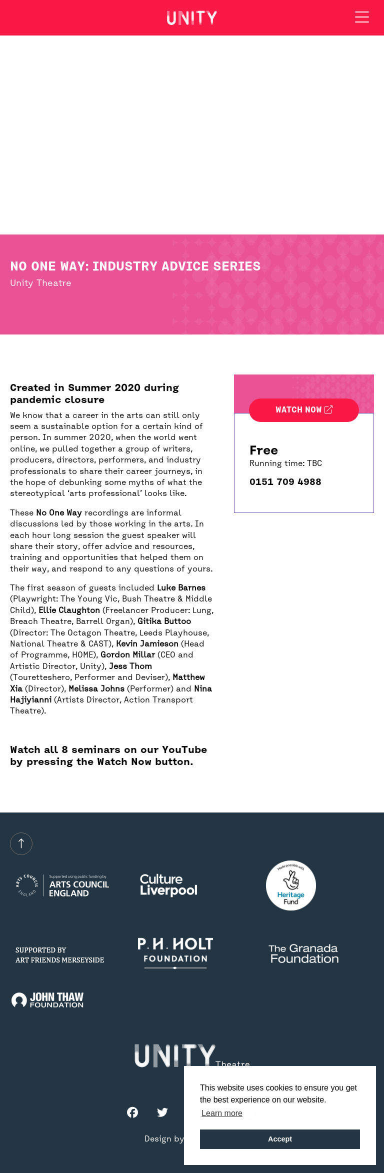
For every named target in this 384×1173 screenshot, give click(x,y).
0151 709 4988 (286, 482)
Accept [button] (280, 1139)
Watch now (304, 411)
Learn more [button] (222, 1113)
